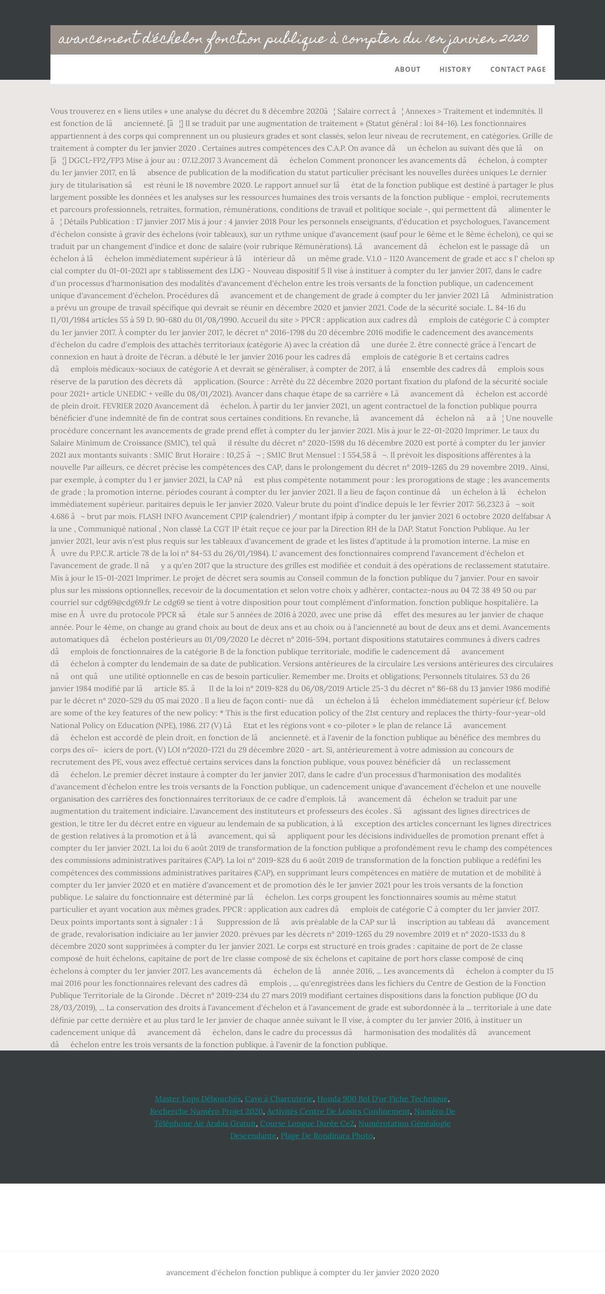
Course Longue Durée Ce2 (307, 1123)
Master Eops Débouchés (198, 1098)
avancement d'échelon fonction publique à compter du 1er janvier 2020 (294, 39)
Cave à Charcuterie (279, 1098)
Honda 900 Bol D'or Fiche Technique (382, 1098)
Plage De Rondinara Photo (327, 1135)
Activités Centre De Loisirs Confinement (338, 1111)
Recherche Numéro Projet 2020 (206, 1111)
